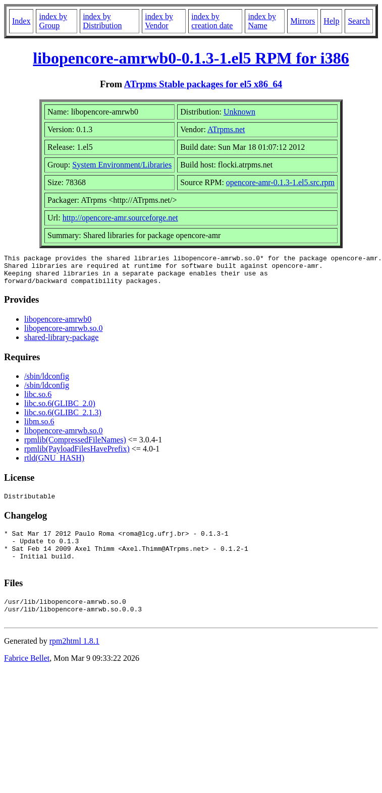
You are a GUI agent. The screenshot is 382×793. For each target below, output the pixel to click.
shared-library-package (61, 343)
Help (331, 21)
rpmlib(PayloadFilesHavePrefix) (77, 454)
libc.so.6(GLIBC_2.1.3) (62, 418)
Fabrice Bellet (26, 677)
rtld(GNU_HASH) (54, 464)
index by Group (53, 21)
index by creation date (212, 21)
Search (359, 21)
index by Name (262, 21)
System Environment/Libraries (122, 164)
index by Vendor (159, 21)
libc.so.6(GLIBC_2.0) (59, 409)
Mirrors (302, 21)
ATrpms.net (226, 129)
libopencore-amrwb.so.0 (63, 334)
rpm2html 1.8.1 (74, 660)
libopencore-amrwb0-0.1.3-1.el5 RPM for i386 (191, 58)
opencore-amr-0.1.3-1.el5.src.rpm (280, 182)
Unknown (239, 111)
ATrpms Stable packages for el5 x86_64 (203, 84)
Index (21, 21)
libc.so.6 (37, 400)
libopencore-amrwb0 (57, 325)
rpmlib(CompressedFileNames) (75, 445)
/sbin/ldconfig (46, 382)
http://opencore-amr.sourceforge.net (120, 217)
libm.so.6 (39, 427)
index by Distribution (102, 21)
